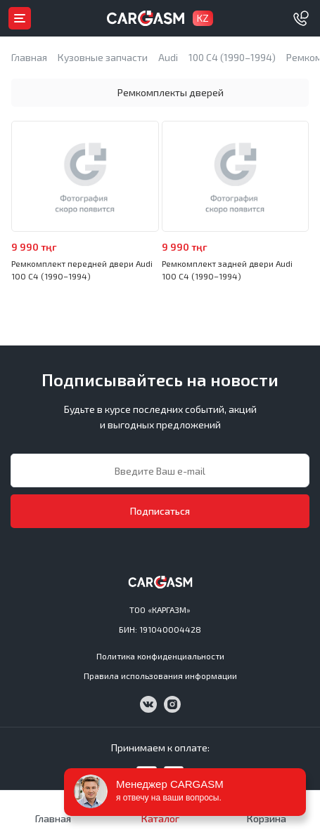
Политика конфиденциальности (160, 656)
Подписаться (160, 511)
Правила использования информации (160, 675)
